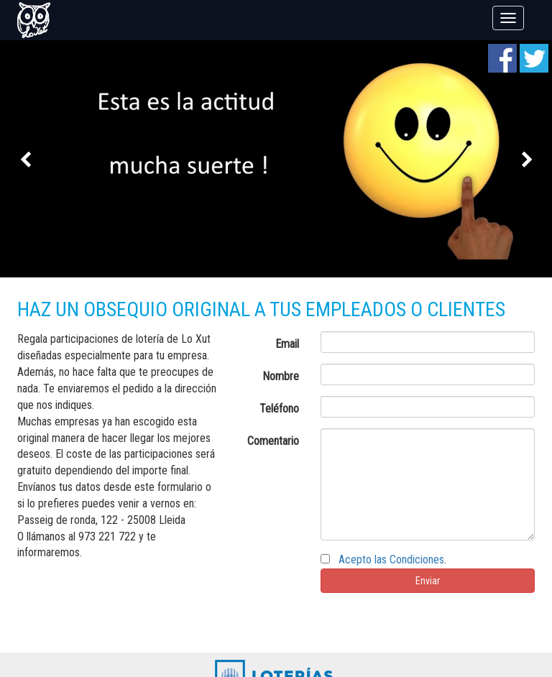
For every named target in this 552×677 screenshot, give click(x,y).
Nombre (280, 376)
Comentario (273, 441)
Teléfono (279, 408)
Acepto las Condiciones (391, 559)
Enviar (427, 580)
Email (287, 344)
